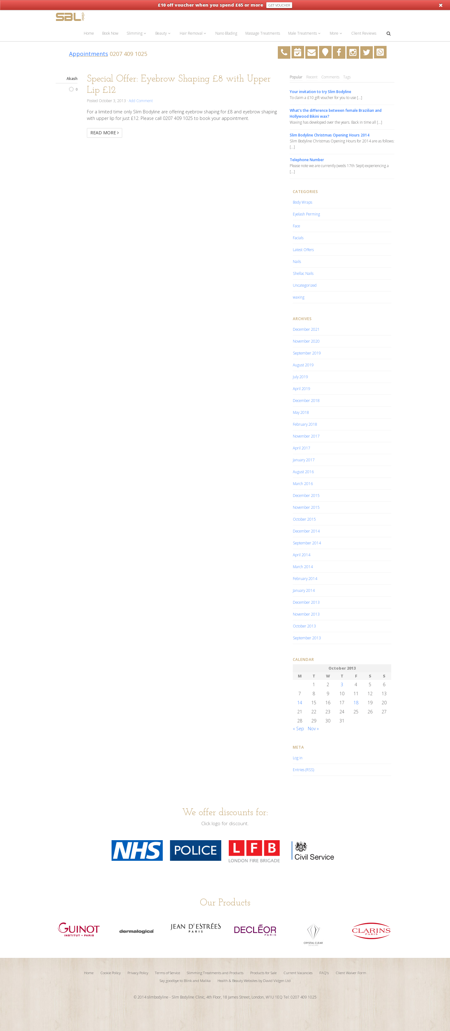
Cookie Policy (110, 972)
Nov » (313, 728)
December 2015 (306, 495)
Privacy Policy (138, 972)
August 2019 (303, 364)
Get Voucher (279, 5)
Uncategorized (305, 285)
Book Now (110, 33)
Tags (347, 76)
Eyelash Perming (306, 213)
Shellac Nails (303, 273)
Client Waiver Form (351, 972)
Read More (104, 133)
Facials (298, 237)
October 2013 (304, 625)
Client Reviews (363, 33)
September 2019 (307, 352)
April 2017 (301, 447)
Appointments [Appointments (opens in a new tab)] (88, 53)
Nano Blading (226, 33)
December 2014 (306, 530)
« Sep (298, 728)
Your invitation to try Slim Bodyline (320, 91)
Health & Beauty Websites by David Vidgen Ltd (254, 980)
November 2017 (306, 436)
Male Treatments (305, 33)
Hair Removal (193, 33)
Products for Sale (263, 972)
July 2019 (300, 376)
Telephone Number (307, 159)
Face (296, 225)
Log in (297, 757)
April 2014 (301, 554)
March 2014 (303, 566)
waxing (298, 297)
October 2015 (304, 519)
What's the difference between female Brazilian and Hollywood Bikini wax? (336, 113)
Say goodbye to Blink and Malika (185, 980)
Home (89, 33)
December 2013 (306, 602)
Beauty (163, 33)
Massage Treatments (262, 33)
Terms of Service (167, 972)
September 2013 (307, 637)
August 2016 (303, 471)
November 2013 (306, 614)
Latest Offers (303, 249)
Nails (297, 261)
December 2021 (306, 329)
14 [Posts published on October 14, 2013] (299, 703)
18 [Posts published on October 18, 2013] (355, 703)
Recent (312, 76)
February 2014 (305, 578)
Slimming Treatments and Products (215, 972)
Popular (296, 76)
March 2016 (303, 483)
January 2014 (304, 590)
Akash (72, 78)
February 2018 (305, 424)
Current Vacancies (297, 972)
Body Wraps (302, 202)
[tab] (296, 77)
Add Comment (141, 100)
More (336, 33)
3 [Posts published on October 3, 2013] (342, 684)
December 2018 (306, 400)
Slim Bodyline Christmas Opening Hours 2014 (329, 134)
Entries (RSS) (303, 769)
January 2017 (304, 459)
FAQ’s (324, 972)
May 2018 (301, 412)
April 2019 (301, 388)
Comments (330, 76)
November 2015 (306, 507)
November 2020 (306, 341)
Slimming (137, 33)
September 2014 (307, 542)
